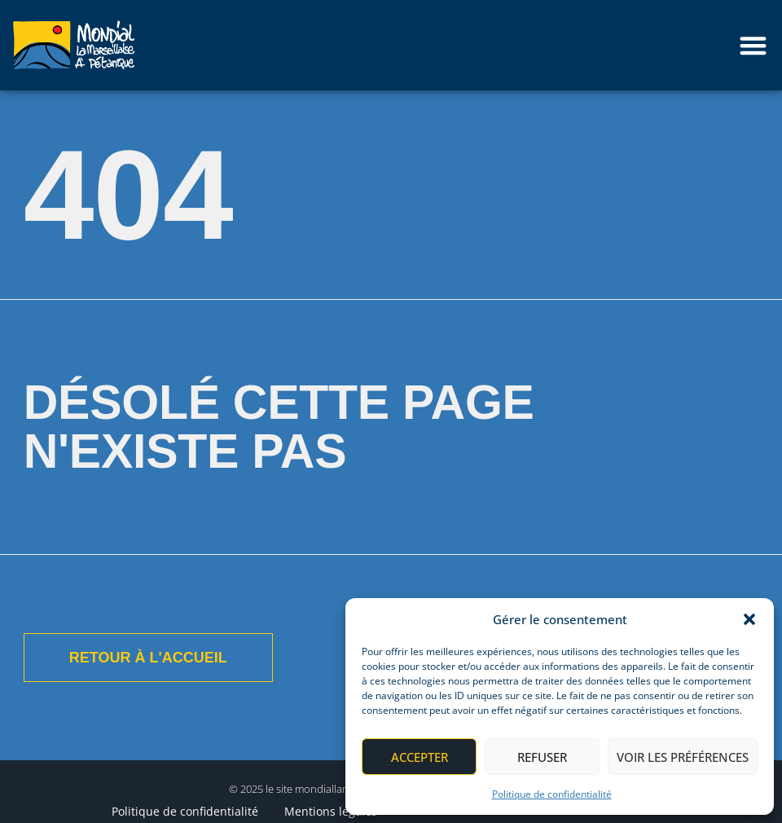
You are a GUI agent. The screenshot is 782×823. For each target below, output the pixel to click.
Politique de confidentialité (552, 794)
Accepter (419, 757)
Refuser (542, 757)
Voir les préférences (683, 757)
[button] (749, 619)
